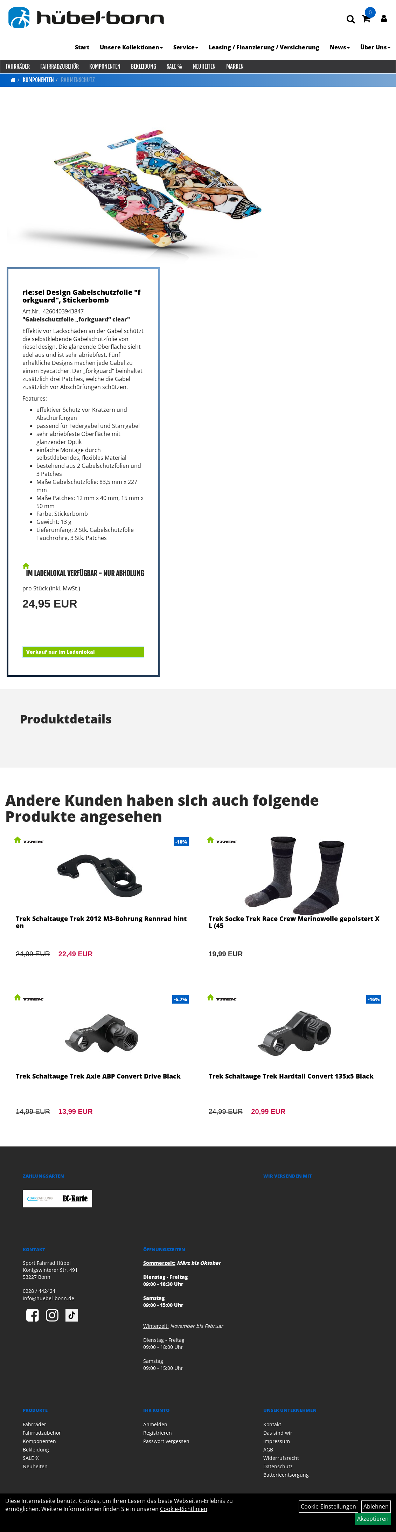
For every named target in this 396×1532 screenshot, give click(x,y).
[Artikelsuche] (351, 20)
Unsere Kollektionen (131, 47)
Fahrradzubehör (59, 66)
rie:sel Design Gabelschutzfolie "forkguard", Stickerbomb (81, 296)
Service (186, 47)
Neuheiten (204, 66)
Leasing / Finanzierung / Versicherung (264, 47)
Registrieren (157, 1432)
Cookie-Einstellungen (328, 1506)
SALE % (174, 66)
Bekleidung (143, 66)
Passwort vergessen (166, 1441)
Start (82, 47)
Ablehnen (376, 1506)
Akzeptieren (373, 1519)
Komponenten (104, 66)
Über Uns (376, 47)
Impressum (276, 1441)
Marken (234, 66)
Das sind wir (277, 1432)
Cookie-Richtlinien (183, 1509)
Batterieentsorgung (286, 1474)
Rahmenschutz (78, 79)
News (340, 47)
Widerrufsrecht (281, 1458)
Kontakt (272, 1424)
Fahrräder (17, 66)
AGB (268, 1449)
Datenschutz (278, 1466)
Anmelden (155, 1424)
